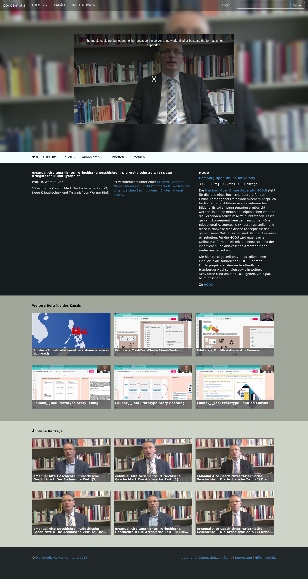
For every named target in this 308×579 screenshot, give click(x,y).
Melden (139, 157)
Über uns (188, 558)
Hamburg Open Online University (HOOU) (236, 190)
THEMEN (39, 5)
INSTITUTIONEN (83, 5)
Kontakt (270, 558)
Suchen (297, 5)
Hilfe (258, 558)
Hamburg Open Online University (227, 178)
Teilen (69, 157)
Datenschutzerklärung (215, 558)
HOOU (208, 285)
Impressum (243, 558)
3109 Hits (49, 157)
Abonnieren (92, 157)
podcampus (14, 5)
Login (226, 5)
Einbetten (118, 157)
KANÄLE (60, 5)
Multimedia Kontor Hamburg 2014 (61, 558)
